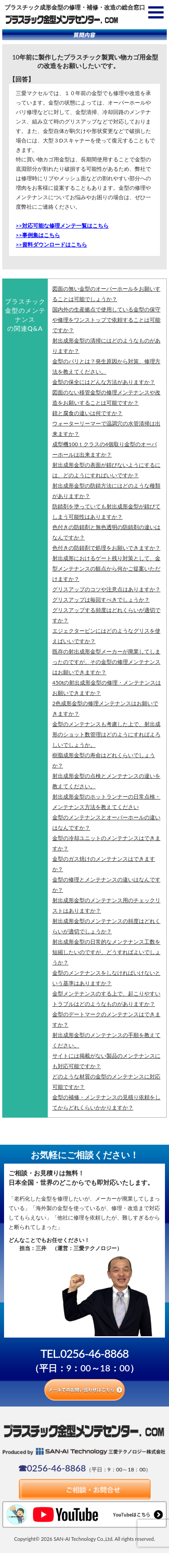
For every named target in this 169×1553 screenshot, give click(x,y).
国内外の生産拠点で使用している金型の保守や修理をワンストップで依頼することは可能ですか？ (106, 319)
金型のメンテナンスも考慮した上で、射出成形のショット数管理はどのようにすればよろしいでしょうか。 (106, 734)
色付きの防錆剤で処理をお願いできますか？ (106, 547)
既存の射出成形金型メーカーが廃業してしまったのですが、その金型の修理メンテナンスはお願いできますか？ (106, 662)
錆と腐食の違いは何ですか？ (87, 413)
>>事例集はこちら (38, 235)
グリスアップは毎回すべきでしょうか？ (101, 599)
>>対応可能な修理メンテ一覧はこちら (62, 225)
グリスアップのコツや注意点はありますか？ (106, 589)
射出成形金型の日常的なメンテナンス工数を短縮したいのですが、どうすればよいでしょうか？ (106, 952)
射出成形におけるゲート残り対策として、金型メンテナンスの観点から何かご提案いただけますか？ (106, 568)
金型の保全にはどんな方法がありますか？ (103, 382)
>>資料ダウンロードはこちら (51, 244)
